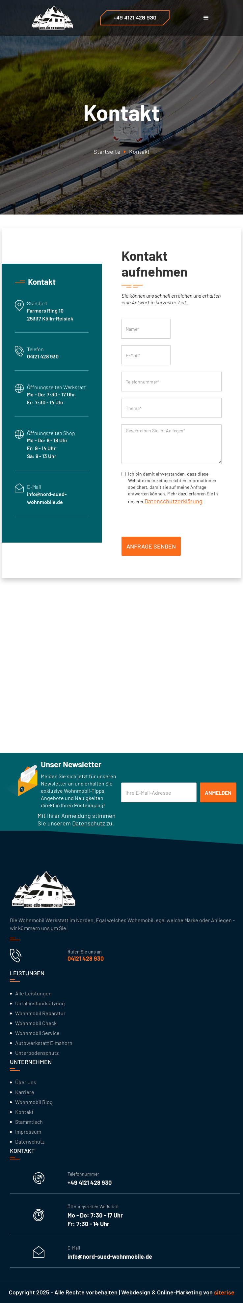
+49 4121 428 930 (134, 18)
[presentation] (172, 519)
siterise (224, 1292)
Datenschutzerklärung (173, 501)
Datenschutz (88, 823)
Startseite (107, 151)
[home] (50, 18)
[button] (206, 18)
